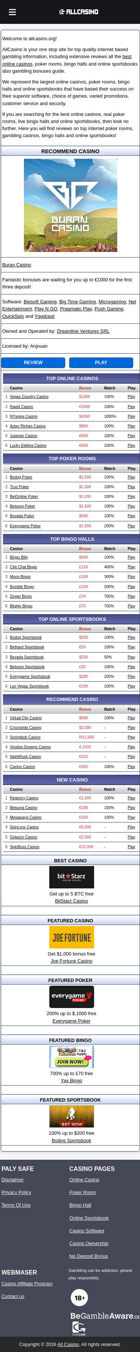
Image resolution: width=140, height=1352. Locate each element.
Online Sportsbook (89, 1218)
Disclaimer (12, 1179)
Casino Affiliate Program (27, 1283)
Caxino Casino (22, 767)
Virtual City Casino (25, 718)
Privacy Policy (16, 1192)
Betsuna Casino (23, 808)
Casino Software (87, 1230)
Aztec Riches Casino (28, 426)
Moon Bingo (20, 577)
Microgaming (112, 301)
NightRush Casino (25, 757)
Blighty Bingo (21, 606)
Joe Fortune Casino (72, 961)
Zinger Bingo (21, 596)
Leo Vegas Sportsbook (29, 686)
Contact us (12, 1296)
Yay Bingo (71, 1080)
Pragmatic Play (76, 309)
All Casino (68, 1344)
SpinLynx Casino (24, 827)
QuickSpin (13, 316)
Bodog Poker (21, 477)
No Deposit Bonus (88, 1256)
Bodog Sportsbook (26, 637)
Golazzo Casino (23, 837)
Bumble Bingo (22, 587)
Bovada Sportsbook (27, 657)
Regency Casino (24, 798)
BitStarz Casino (71, 901)
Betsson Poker (22, 506)
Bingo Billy (19, 557)
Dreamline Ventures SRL (83, 331)
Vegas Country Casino (29, 397)
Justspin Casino (23, 436)
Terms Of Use (16, 1205)
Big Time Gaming (77, 301)
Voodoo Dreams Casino (30, 747)
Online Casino (84, 1179)
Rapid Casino (21, 407)
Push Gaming (109, 309)
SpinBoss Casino (24, 847)
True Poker (19, 487)
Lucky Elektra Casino (28, 445)
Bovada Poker (22, 516)
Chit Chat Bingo (23, 567)
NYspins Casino (23, 416)
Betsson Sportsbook (27, 667)
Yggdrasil (44, 316)
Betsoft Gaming (40, 301)
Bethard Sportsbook (27, 647)
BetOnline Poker (24, 497)
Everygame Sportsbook (30, 677)
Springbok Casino (25, 737)
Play (101, 362)
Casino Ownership (89, 1243)
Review (33, 362)
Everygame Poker (25, 526)
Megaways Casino (25, 817)
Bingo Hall (80, 1205)
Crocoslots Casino (25, 728)
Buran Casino (16, 265)
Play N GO (46, 309)
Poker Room (82, 1192)
